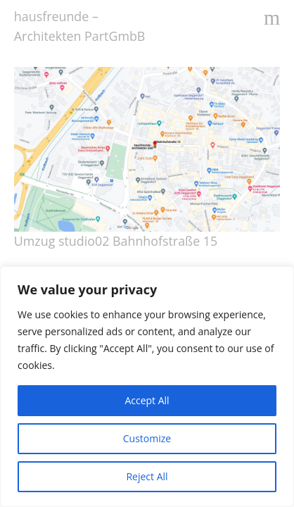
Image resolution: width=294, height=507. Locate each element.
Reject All (146, 476)
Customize (147, 438)
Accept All (146, 400)
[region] (147, 386)
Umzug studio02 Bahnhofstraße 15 (115, 240)
